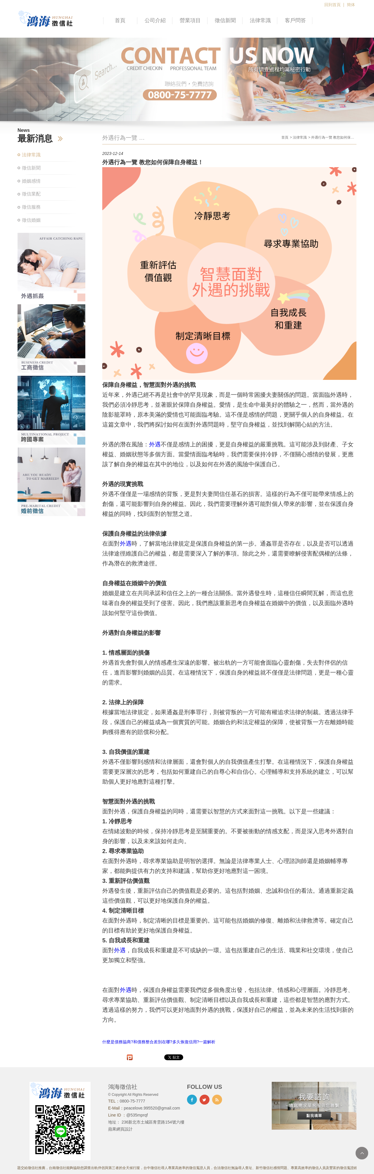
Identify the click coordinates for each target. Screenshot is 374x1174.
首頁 (120, 20)
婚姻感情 (31, 181)
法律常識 (260, 20)
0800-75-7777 (132, 1101)
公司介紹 (155, 20)
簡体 (351, 4)
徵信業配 (31, 193)
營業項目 (190, 20)
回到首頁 (332, 4)
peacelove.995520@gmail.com (152, 1108)
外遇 (155, 444)
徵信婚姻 (31, 220)
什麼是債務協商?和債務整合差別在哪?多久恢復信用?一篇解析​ (158, 1042)
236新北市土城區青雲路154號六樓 (153, 1122)
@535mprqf (137, 1115)
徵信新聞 (225, 20)
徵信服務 (31, 207)
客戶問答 (295, 20)
